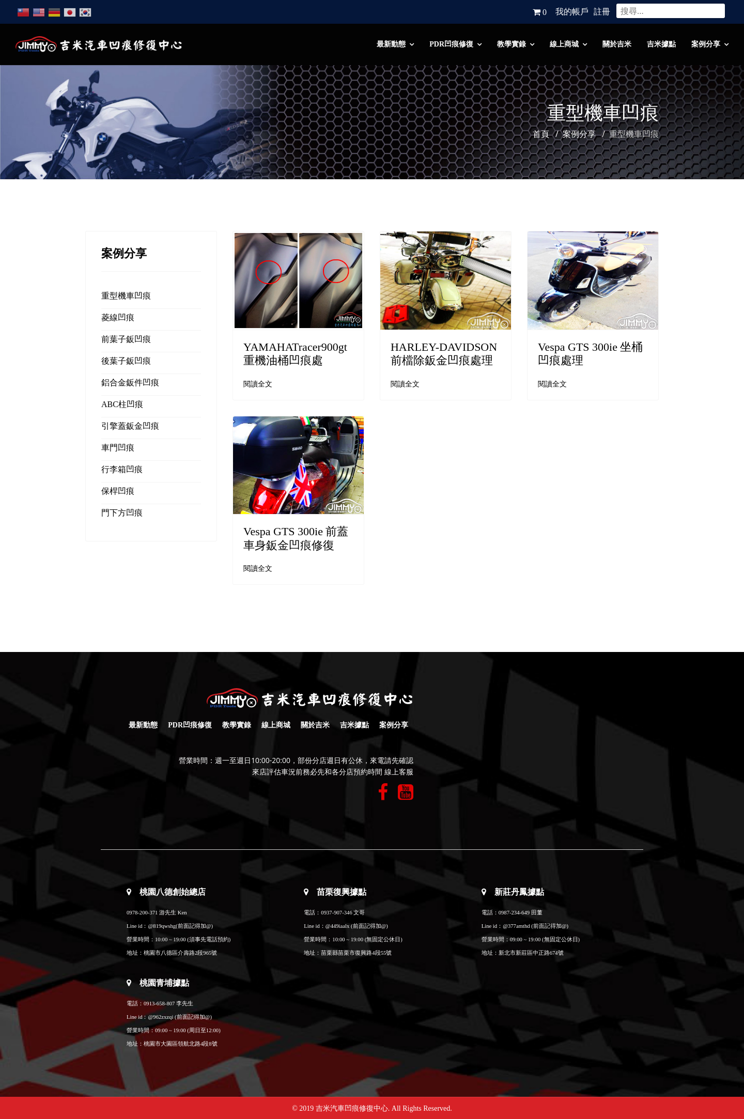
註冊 (602, 11)
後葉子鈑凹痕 (126, 360)
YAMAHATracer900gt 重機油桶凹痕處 (295, 353)
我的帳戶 (571, 11)
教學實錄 (511, 44)
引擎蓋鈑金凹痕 (130, 426)
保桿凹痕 (117, 491)
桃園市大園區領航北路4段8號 (181, 1044)
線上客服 (398, 772)
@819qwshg (162, 926)
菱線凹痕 (117, 317)
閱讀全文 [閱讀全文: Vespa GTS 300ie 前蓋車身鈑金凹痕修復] (257, 568)
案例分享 (705, 44)
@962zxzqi (160, 1017)
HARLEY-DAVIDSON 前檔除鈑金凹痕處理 (444, 353)
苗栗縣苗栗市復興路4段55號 (356, 953)
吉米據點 (661, 44)
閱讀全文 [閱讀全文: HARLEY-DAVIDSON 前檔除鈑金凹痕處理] (405, 384)
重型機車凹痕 (126, 295)
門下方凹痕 (122, 512)
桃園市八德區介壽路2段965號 (180, 953)
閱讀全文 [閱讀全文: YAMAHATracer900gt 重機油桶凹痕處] (257, 384)
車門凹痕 (117, 447)
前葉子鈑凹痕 (126, 339)
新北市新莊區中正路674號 (531, 953)
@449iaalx (338, 926)
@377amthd (516, 926)
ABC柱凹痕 (122, 404)
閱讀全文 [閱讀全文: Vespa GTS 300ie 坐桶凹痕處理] (552, 384)
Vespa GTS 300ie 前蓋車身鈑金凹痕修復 (295, 538)
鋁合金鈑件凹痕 (130, 382)
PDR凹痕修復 (451, 44)
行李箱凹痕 (122, 469)
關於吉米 (616, 44)
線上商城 (564, 44)
